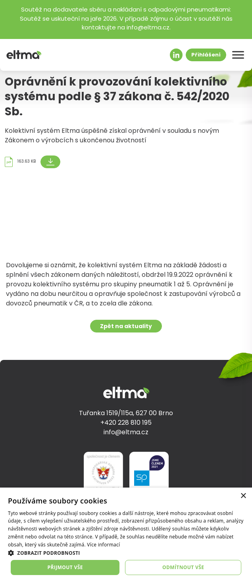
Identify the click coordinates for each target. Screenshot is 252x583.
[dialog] (126, 535)
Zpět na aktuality (126, 329)
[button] (126, 553)
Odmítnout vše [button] (183, 567)
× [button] (243, 496)
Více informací (103, 544)
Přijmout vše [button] (65, 567)
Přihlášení (206, 55)
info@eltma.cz (126, 432)
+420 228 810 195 (126, 423)
